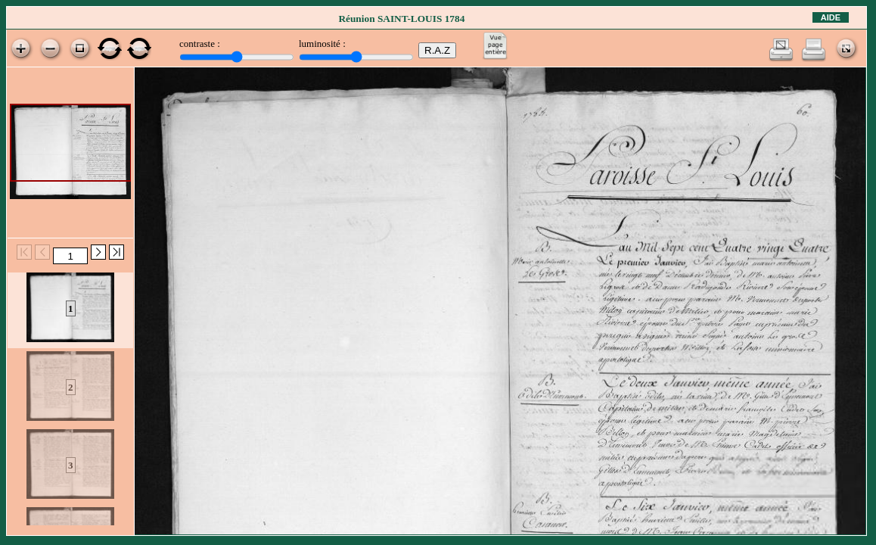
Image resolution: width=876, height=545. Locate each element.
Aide (830, 17)
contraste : (199, 43)
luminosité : (322, 43)
